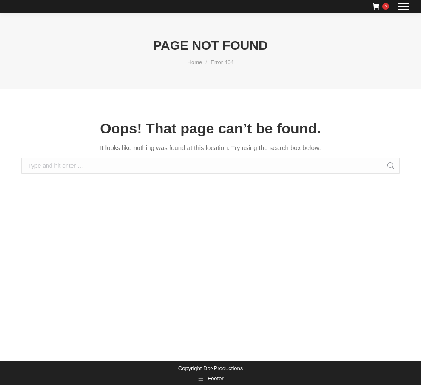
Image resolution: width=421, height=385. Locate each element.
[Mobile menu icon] (404, 6)
